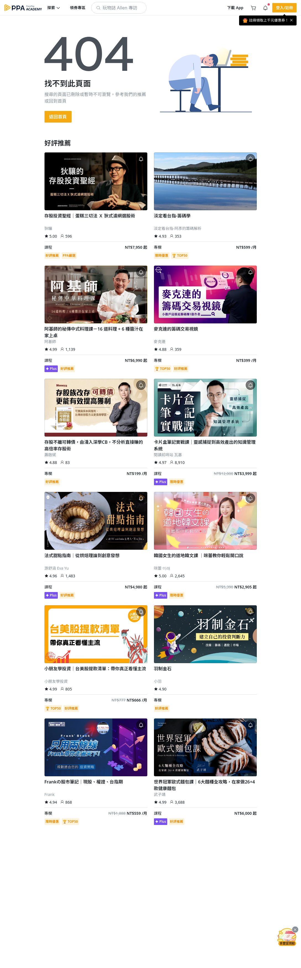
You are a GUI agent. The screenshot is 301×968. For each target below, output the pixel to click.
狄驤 (48, 228)
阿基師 (50, 341)
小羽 (158, 681)
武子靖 (160, 794)
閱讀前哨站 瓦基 (168, 454)
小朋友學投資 (56, 681)
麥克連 (160, 341)
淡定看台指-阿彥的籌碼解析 (178, 228)
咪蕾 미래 (162, 568)
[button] (54, 7)
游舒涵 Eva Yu (57, 568)
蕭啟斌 (50, 454)
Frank (50, 794)
